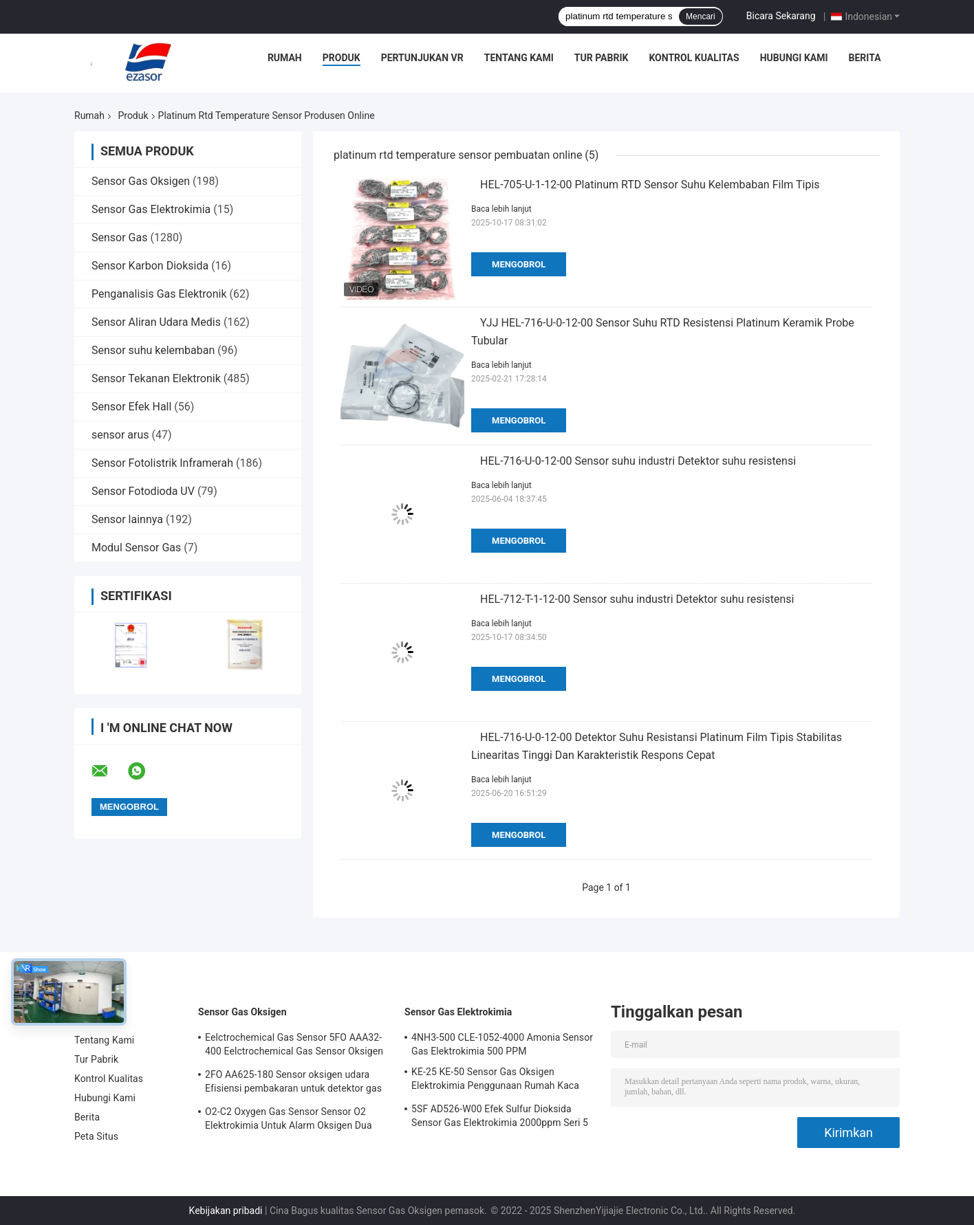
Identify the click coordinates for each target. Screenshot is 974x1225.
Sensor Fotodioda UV (143, 491)
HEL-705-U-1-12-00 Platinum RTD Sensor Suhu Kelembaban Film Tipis (650, 184)
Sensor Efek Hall (131, 406)
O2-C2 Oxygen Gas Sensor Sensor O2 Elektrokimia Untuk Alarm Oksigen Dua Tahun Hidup (288, 1120)
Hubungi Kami (794, 57)
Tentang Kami (519, 57)
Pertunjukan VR (422, 57)
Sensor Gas (119, 237)
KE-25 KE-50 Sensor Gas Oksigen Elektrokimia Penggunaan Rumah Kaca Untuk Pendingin (495, 1080)
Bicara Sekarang (781, 15)
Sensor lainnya (127, 519)
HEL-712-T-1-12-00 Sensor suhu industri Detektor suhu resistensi (637, 599)
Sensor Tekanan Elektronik (156, 378)
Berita (865, 57)
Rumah (285, 57)
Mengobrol (518, 264)
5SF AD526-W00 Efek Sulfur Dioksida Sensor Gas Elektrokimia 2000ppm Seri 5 (499, 1115)
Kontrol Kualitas (694, 57)
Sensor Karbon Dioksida (149, 265)
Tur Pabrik (601, 57)
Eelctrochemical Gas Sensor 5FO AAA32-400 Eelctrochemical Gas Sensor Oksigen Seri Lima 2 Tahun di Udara (294, 1046)
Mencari (700, 16)
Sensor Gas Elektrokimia (150, 209)
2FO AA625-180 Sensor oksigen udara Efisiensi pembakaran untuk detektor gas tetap (293, 1083)
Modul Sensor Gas (136, 547)
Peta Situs (96, 1136)
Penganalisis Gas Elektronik (159, 293)
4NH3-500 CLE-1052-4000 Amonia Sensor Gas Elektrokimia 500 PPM (502, 1044)
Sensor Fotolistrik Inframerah (162, 463)
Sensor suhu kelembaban (153, 350)
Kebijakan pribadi (226, 1210)
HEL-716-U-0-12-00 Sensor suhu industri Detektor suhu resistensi (638, 460)
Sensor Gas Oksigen (140, 181)
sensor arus (120, 434)
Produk (341, 57)
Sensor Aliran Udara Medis (156, 322)
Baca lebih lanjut (501, 209)
